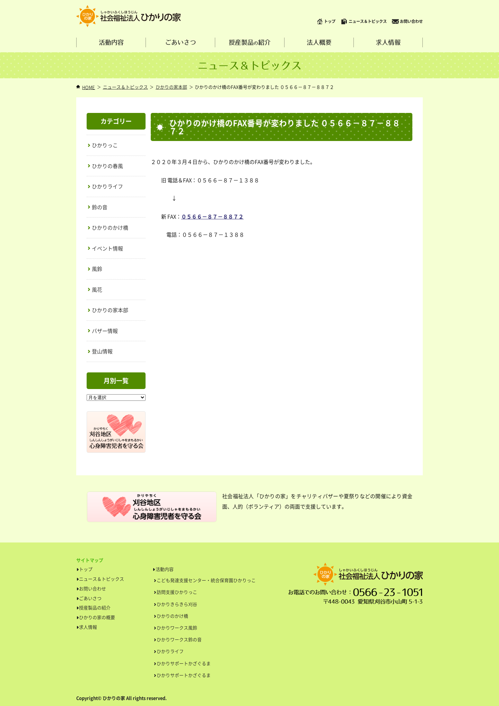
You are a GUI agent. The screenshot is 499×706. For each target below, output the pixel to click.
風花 (97, 289)
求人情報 (388, 42)
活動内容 (111, 42)
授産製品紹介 (250, 42)
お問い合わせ (407, 21)
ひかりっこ (105, 145)
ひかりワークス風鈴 (177, 627)
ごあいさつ (180, 42)
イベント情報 (107, 248)
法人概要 (319, 42)
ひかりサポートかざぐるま (184, 663)
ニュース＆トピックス (364, 21)
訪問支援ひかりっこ (177, 592)
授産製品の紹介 (95, 607)
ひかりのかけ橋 (110, 227)
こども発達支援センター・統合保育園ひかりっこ (206, 580)
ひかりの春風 (107, 166)
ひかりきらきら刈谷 (177, 604)
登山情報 (102, 351)
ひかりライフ (107, 186)
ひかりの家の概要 (97, 617)
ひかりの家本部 (171, 86)
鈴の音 (99, 207)
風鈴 (97, 269)
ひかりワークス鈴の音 (179, 639)
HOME (88, 87)
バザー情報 (105, 331)
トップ (326, 21)
